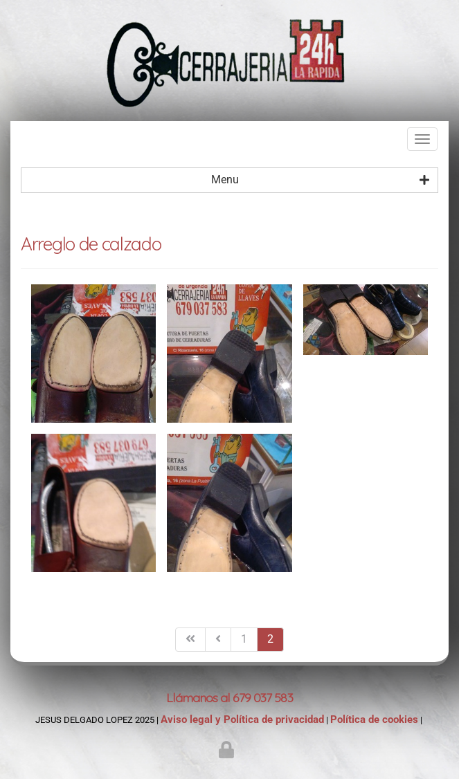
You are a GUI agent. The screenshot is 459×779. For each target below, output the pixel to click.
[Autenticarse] (228, 752)
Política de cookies (374, 719)
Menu (320, 180)
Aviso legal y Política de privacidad (242, 719)
